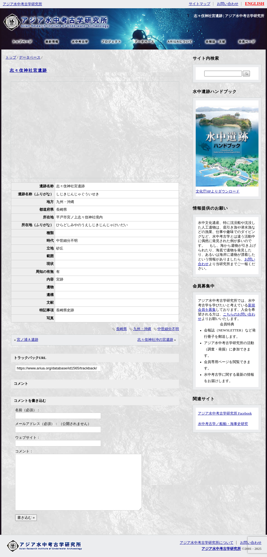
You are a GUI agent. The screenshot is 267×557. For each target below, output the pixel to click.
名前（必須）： (27, 410)
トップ (11, 57)
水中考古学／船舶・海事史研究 (223, 424)
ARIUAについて (179, 41)
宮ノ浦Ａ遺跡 (27, 340)
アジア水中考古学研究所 (22, 4)
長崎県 (121, 329)
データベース (29, 57)
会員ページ (246, 41)
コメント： (24, 451)
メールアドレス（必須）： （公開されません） (53, 424)
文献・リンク (214, 41)
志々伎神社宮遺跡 (28, 70)
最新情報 (52, 41)
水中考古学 (80, 41)
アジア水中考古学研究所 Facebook (225, 413)
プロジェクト (111, 41)
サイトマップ (199, 4)
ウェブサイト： (27, 438)
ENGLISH (254, 3)
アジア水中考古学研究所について (206, 543)
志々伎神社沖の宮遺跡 (155, 340)
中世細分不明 (168, 329)
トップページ (22, 41)
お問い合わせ (227, 4)
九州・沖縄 (142, 329)
